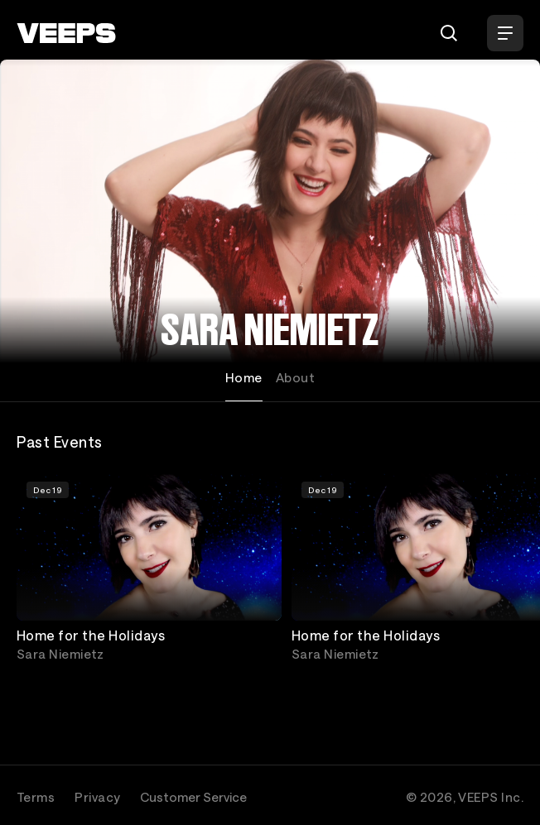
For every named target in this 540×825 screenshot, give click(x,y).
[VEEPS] (66, 33)
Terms (36, 796)
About (295, 377)
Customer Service (193, 796)
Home (244, 377)
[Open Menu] (505, 33)
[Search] (449, 33)
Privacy (97, 796)
